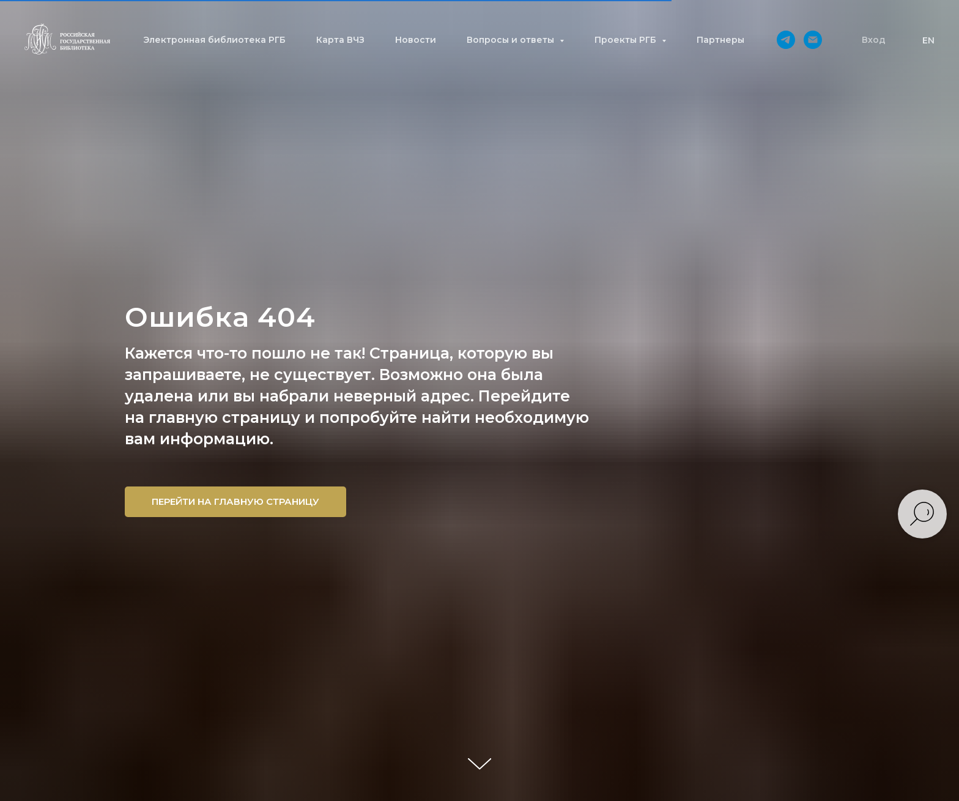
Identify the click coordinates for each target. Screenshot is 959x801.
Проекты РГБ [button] (626, 39)
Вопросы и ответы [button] (512, 39)
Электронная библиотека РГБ (214, 39)
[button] (873, 40)
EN (928, 40)
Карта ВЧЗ (340, 39)
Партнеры (720, 39)
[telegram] (786, 40)
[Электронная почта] (813, 40)
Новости (415, 39)
